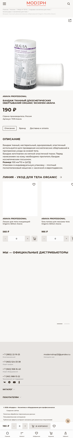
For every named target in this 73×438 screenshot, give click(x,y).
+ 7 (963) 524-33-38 (12, 362)
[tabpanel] (13, 290)
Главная (5, 9)
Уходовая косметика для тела (39, 9)
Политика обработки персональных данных (19, 414)
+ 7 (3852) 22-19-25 (11, 354)
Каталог (12, 9)
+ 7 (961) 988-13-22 (11, 376)
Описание (9, 128)
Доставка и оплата (39, 128)
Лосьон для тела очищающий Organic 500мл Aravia (16, 222)
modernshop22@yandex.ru (57, 354)
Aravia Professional (15, 96)
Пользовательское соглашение (14, 417)
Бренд (22, 128)
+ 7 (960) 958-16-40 (12, 369)
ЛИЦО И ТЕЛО (22, 9)
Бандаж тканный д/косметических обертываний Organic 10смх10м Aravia (29, 14)
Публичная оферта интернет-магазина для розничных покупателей (27, 420)
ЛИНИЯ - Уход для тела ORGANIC (30, 177)
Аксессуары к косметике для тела (15, 12)
